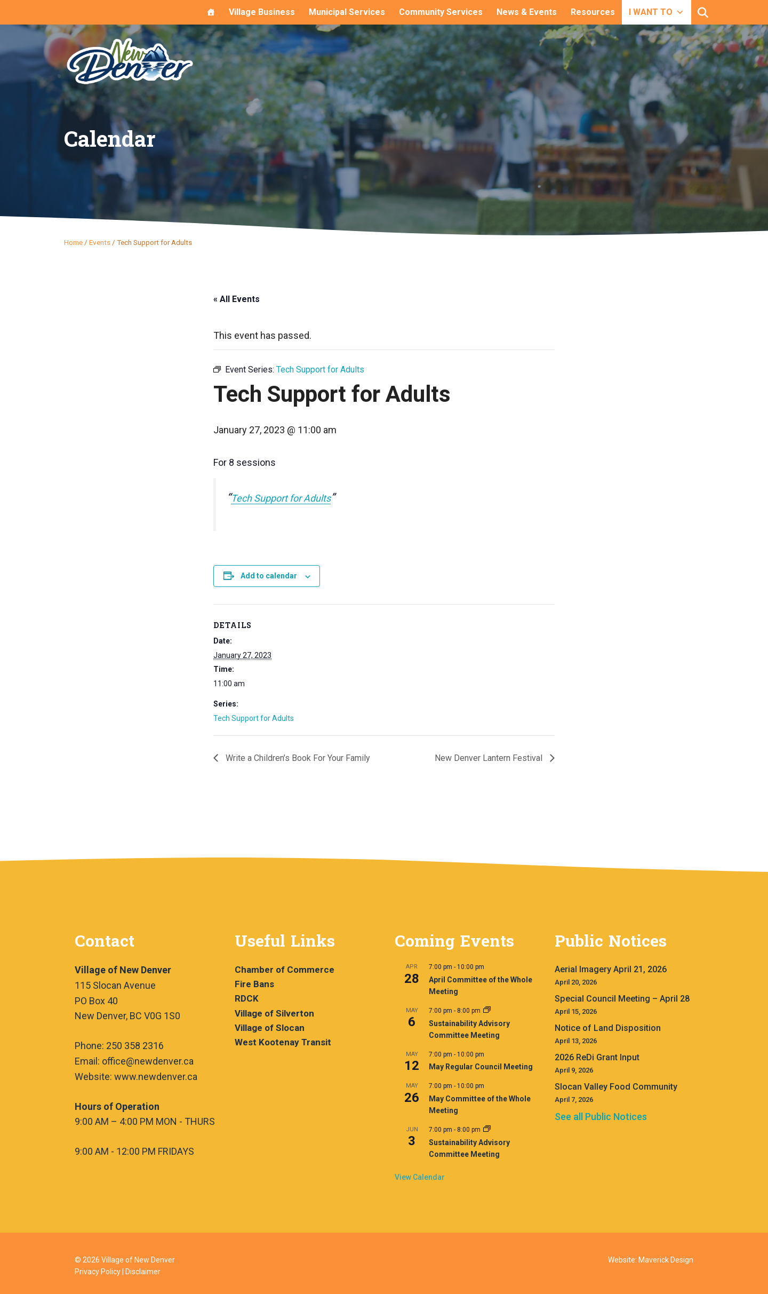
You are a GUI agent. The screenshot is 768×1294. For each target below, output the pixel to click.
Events (99, 242)
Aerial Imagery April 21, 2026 (611, 969)
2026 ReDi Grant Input (597, 1057)
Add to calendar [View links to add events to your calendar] (269, 575)
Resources (593, 12)
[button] (703, 13)
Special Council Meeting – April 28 (622, 999)
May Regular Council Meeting (481, 1066)
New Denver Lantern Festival (490, 758)
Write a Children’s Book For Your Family (296, 758)
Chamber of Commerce (284, 969)
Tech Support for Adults (281, 498)
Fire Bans (254, 984)
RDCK (247, 998)
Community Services (441, 12)
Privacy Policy (98, 1271)
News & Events (527, 12)
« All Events (236, 299)
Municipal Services (347, 12)
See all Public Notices (601, 1116)
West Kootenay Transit (283, 1042)
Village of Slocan (270, 1027)
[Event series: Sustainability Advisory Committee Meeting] (487, 1010)
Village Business (262, 12)
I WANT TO (656, 12)
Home (73, 242)
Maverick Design (665, 1260)
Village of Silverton (274, 1013)
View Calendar (420, 1177)
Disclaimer (143, 1271)
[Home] (210, 12)
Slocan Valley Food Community (616, 1087)
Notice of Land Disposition (608, 1028)
